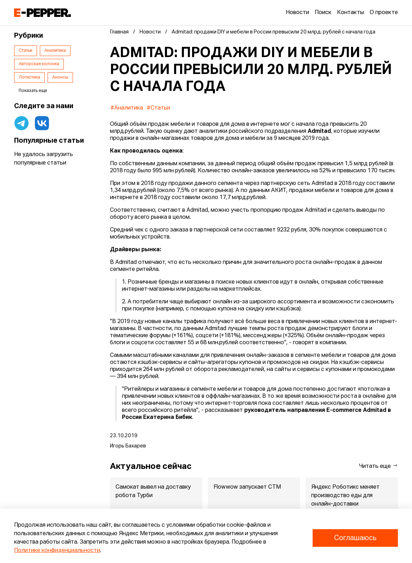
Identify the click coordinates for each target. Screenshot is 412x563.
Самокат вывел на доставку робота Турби (153, 491)
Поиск (323, 13)
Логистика (29, 77)
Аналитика (55, 51)
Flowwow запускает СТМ (247, 487)
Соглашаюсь (355, 538)
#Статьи (158, 108)
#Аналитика (126, 108)
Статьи (25, 51)
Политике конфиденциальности (57, 550)
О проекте (384, 13)
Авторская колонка (39, 64)
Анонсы (60, 77)
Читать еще (378, 466)
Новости (297, 13)
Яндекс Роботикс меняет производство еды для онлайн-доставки (346, 495)
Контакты (350, 13)
